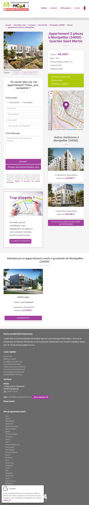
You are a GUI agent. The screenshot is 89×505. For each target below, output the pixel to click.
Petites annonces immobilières (15, 367)
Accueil (8, 25)
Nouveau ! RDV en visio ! (16, 9)
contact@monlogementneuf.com (20, 397)
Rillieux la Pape (10, 429)
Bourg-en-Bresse (11, 452)
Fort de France (10, 481)
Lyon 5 (7, 455)
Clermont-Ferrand (11, 426)
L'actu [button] (77, 9)
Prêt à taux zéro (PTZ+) (30, 73)
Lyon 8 (7, 418)
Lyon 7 (7, 442)
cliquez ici (7, 500)
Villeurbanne (9, 421)
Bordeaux (8, 458)
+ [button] (51, 93)
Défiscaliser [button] (66, 9)
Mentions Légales (10, 359)
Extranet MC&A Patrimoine (13, 374)
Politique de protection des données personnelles (23, 182)
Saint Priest (9, 476)
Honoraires (8, 356)
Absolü (70, 25)
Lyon (7, 416)
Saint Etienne (9, 450)
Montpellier (9, 483)
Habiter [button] (44, 9)
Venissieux (9, 424)
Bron (7, 460)
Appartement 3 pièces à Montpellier (21, 27)
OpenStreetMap (71, 129)
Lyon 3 (7, 439)
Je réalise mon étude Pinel (20, 241)
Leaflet (58, 129)
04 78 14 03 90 (12, 391)
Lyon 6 (7, 478)
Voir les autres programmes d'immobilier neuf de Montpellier (65, 223)
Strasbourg (9, 463)
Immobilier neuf (20, 25)
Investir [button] (54, 9)
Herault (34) (42, 25)
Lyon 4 (7, 468)
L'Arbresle (8, 465)
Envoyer (23, 161)
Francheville (9, 447)
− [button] (51, 97)
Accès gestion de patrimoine (14, 372)
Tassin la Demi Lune (12, 445)
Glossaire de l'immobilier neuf (14, 369)
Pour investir (13, 102)
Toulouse (8, 437)
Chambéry (9, 473)
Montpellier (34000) (57, 25)
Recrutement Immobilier (12, 364)
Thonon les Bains (11, 434)
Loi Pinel (15, 73)
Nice (7, 471)
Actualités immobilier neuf (13, 361)
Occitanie (31, 25)
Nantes (7, 432)
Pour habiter (27, 102)
